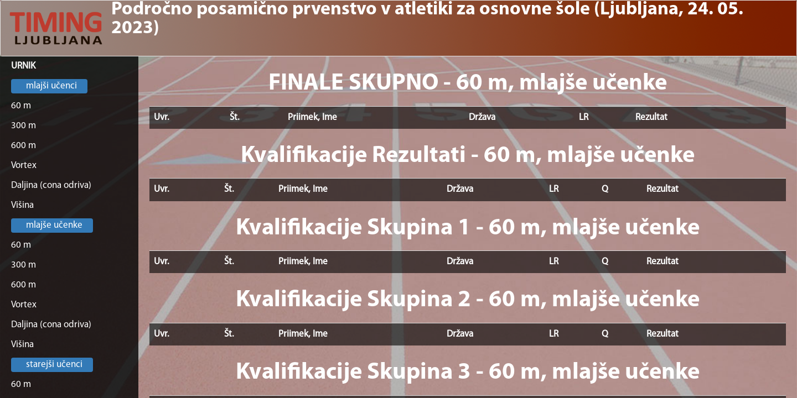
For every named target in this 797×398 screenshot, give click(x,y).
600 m (23, 145)
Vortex (24, 165)
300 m (23, 125)
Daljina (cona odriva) (51, 185)
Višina (22, 205)
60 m (21, 106)
